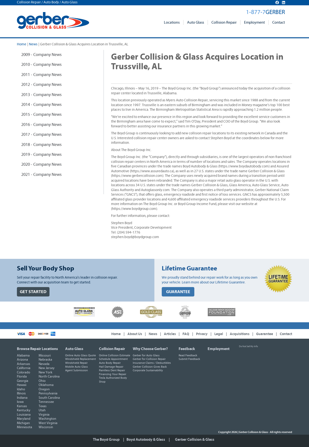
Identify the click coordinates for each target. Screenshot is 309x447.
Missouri (45, 355)
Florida (22, 376)
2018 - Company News (41, 145)
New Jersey (47, 368)
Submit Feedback (189, 359)
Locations (172, 22)
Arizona (22, 359)
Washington (47, 418)
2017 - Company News (41, 134)
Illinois (21, 393)
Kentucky (23, 410)
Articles (170, 334)
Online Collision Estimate (114, 355)
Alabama (23, 355)
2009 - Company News (41, 55)
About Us (134, 334)
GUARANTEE (178, 291)
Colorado (23, 372)
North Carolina (49, 376)
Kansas (22, 406)
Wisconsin (46, 427)
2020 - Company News (41, 164)
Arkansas (23, 364)
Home (21, 44)
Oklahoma (46, 385)
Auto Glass (195, 22)
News (33, 44)
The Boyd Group (106, 439)
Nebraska (45, 359)
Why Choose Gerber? (150, 349)
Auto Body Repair (110, 362)
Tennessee (46, 402)
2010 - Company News (41, 64)
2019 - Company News (41, 154)
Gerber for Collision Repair (149, 359)
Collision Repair (224, 22)
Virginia (44, 414)
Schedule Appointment (113, 359)
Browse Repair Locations (37, 349)
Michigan (23, 423)
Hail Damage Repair (111, 366)
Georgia (22, 381)
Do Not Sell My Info (248, 346)
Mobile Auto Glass (76, 366)
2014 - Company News (41, 105)
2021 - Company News (41, 174)
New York (45, 372)
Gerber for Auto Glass (146, 355)
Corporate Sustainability (148, 370)
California (23, 368)
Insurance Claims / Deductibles (152, 362)
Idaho (21, 389)
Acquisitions (239, 334)
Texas (43, 406)
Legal (218, 334)
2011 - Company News (41, 75)
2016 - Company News (41, 125)
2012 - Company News (41, 85)
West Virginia (48, 423)
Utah (42, 410)
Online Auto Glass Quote (80, 355)
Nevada (44, 364)
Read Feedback (188, 355)
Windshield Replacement (80, 359)
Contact (278, 22)
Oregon (44, 389)
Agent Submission (76, 370)
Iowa (20, 402)
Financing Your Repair (112, 374)
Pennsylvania (48, 393)
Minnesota (24, 427)
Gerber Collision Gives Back (150, 366)
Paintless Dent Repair (112, 370)
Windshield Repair (76, 362)
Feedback (187, 349)
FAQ (186, 334)
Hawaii (21, 385)
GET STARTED (33, 291)
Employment (254, 22)
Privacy (202, 334)
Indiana (22, 397)
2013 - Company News (41, 95)
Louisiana (24, 414)
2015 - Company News (41, 114)
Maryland (23, 418)
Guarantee (264, 334)
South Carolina (49, 397)
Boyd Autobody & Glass (145, 439)
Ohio (42, 381)
